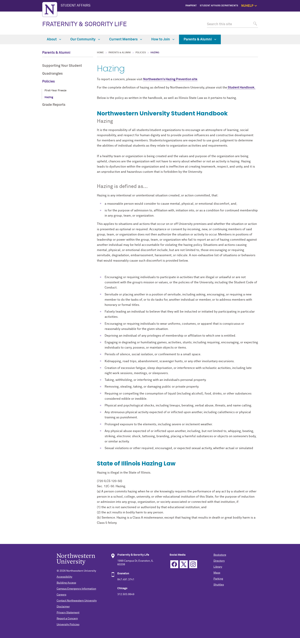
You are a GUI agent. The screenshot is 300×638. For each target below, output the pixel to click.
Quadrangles (52, 73)
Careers (61, 594)
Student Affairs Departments (219, 6)
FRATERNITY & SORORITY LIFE (84, 24)
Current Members (125, 39)
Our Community (85, 39)
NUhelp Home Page (272, 14)
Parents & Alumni (200, 39)
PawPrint (191, 6)
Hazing (49, 97)
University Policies (68, 624)
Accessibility (64, 576)
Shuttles (218, 584)
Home (100, 53)
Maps (216, 572)
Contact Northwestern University (77, 600)
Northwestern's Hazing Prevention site (170, 79)
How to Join (162, 39)
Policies (48, 81)
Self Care (278, 27)
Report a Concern (67, 618)
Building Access (66, 582)
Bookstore (219, 555)
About (54, 39)
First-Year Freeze (55, 90)
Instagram (193, 564)
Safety (279, 32)
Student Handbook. (241, 87)
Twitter (184, 564)
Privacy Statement (68, 612)
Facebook (174, 564)
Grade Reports (53, 105)
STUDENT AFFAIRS (75, 5)
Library (217, 566)
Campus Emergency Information (76, 588)
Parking (218, 578)
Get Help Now (275, 19)
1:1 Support (276, 23)
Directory (219, 561)
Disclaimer (63, 606)
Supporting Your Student (62, 66)
